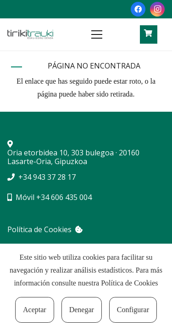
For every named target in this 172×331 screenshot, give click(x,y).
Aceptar (34, 310)
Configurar (133, 310)
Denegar (81, 310)
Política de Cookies (129, 283)
